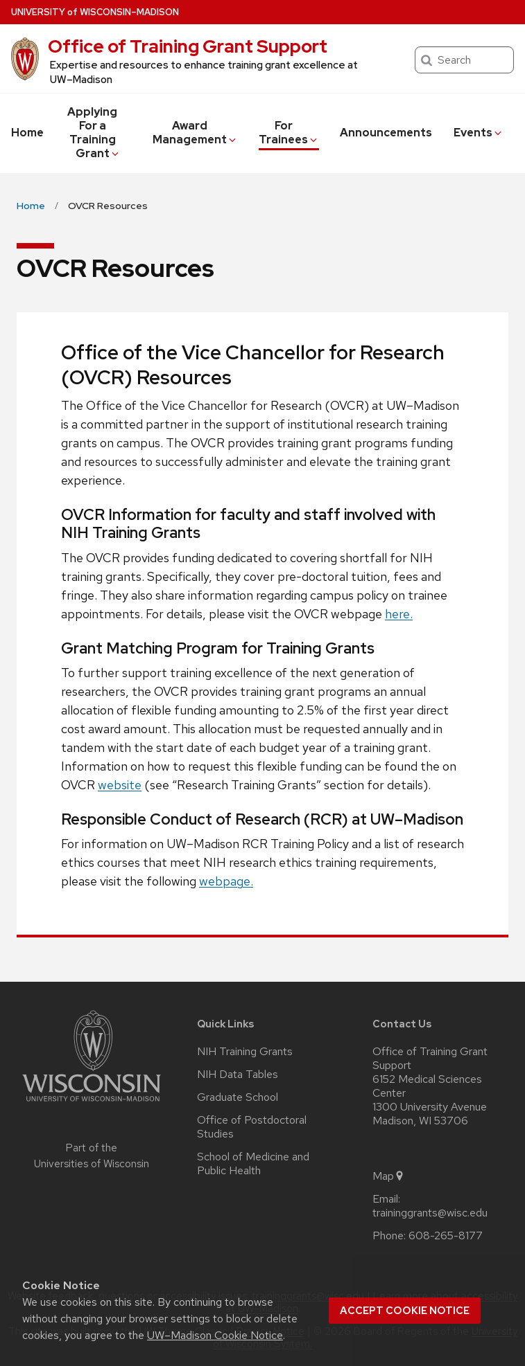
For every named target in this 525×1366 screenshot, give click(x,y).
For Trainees (289, 132)
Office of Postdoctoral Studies (252, 1127)
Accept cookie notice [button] (405, 1311)
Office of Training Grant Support (187, 46)
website (119, 785)
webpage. (226, 881)
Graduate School (237, 1097)
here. (399, 614)
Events (479, 132)
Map (388, 1176)
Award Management (195, 132)
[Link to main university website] (91, 1104)
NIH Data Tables (237, 1074)
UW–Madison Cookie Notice (215, 1335)
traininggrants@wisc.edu (430, 1213)
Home (27, 132)
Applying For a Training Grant (94, 133)
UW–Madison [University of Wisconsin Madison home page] (95, 12)
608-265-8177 (445, 1236)
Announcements (386, 132)
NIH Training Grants (245, 1052)
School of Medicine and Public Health (253, 1164)
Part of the (91, 1156)
